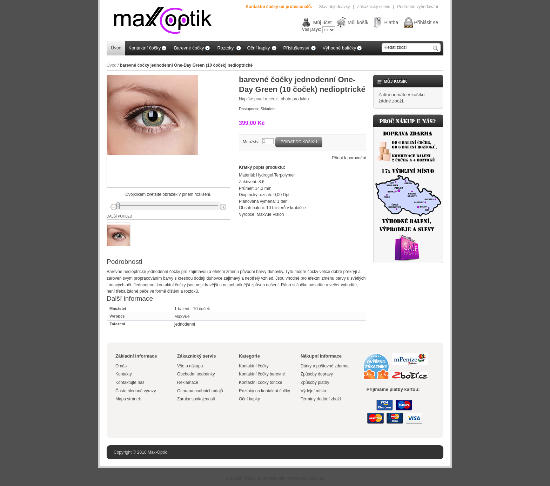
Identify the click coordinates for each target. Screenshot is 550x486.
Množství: (252, 141)
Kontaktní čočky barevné (262, 374)
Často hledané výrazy (135, 390)
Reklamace (187, 382)
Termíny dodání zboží (321, 399)
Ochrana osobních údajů (200, 390)
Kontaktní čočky (254, 366)
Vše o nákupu (190, 366)
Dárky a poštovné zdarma (325, 366)
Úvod (111, 65)
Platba (391, 22)
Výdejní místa (313, 390)
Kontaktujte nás (130, 382)
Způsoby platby (315, 382)
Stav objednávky (334, 6)
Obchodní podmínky (196, 374)
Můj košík (358, 22)
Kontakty (123, 374)
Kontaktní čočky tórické (260, 382)
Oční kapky (249, 399)
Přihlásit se (426, 22)
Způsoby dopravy (317, 374)
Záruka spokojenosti (196, 399)
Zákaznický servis (373, 6)
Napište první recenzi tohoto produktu (274, 98)
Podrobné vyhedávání (417, 6)
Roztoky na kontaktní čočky (264, 390)
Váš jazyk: (311, 29)
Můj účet (322, 22)
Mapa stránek (128, 399)
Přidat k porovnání (349, 157)
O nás (121, 366)
